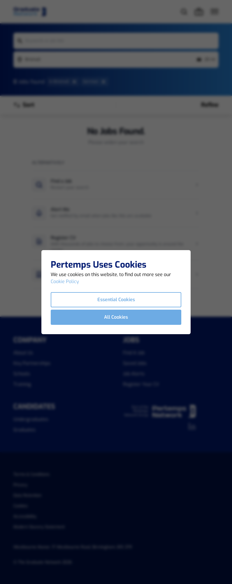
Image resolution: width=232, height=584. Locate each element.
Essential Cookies (116, 300)
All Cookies (116, 317)
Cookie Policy (65, 281)
